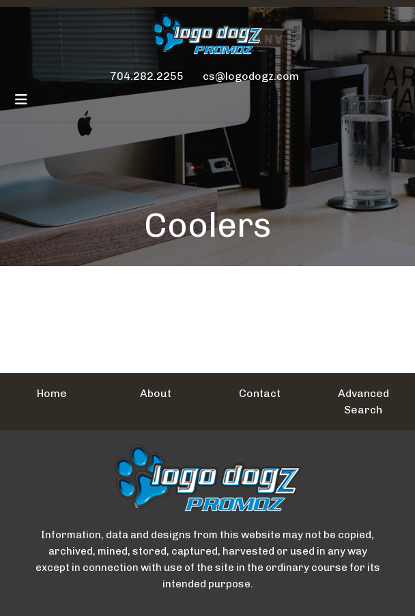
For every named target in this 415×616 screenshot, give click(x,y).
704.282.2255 (147, 76)
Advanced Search (363, 401)
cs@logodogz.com (251, 76)
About (155, 393)
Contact (260, 393)
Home (52, 393)
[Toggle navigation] (21, 99)
